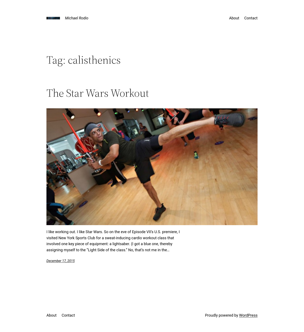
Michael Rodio (76, 18)
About (234, 18)
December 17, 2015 (60, 261)
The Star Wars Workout (97, 93)
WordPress (248, 315)
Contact (251, 18)
